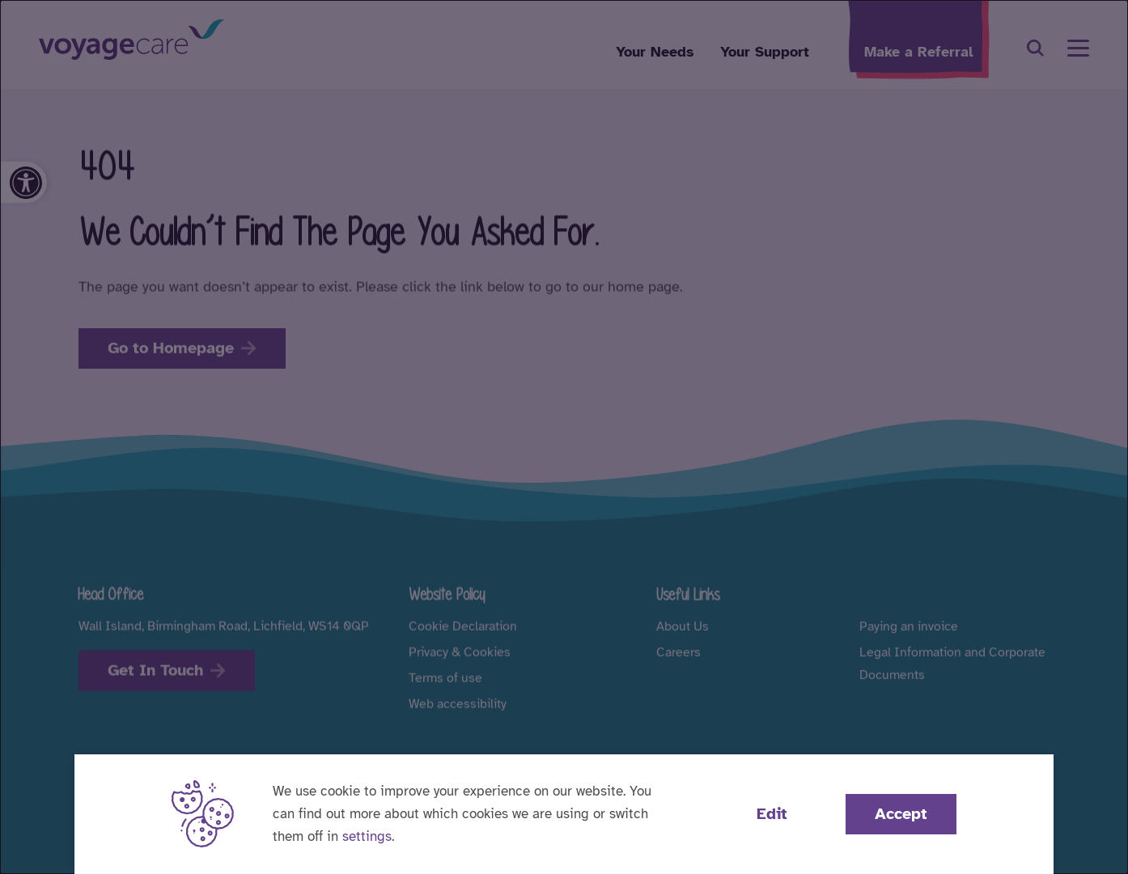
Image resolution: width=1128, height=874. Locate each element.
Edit (772, 814)
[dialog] (564, 437)
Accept (901, 814)
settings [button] (367, 836)
